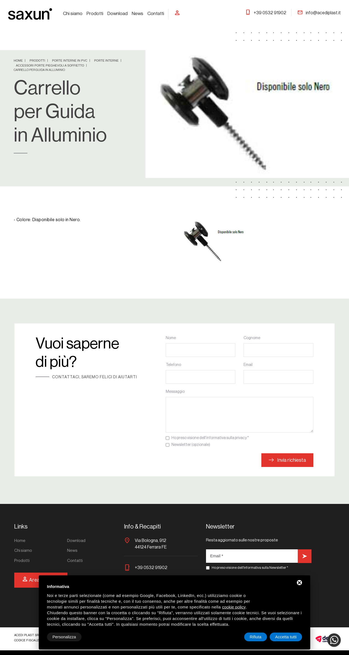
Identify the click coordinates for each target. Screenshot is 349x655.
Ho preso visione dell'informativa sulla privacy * (210, 438)
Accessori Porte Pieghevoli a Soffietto (50, 65)
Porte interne (106, 60)
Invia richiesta (287, 460)
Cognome (252, 338)
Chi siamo (72, 13)
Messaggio (175, 392)
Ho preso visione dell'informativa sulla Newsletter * (250, 567)
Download (117, 13)
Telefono (173, 365)
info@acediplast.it (319, 13)
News (137, 13)
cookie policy (234, 607)
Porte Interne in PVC (70, 60)
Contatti (155, 13)
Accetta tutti (285, 636)
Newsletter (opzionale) (190, 445)
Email (248, 365)
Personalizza (64, 636)
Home (19, 60)
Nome (171, 338)
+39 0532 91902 (265, 13)
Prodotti (95, 13)
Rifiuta (256, 636)
